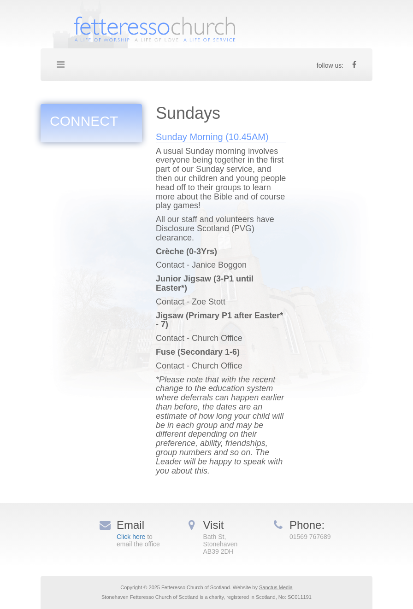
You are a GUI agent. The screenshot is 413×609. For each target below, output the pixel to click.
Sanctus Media (276, 587)
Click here (131, 536)
